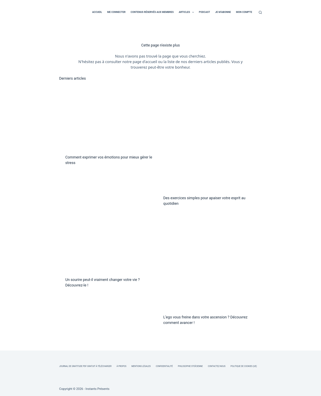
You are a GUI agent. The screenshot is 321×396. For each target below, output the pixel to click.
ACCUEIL (97, 12)
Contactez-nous (216, 366)
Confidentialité (164, 366)
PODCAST (204, 12)
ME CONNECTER (116, 12)
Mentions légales (141, 366)
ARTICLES (187, 12)
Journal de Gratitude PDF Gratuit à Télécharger (85, 366)
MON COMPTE (244, 12)
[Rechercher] (260, 12)
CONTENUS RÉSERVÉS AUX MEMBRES (152, 12)
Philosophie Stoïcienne (190, 366)
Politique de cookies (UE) (244, 366)
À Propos (121, 366)
